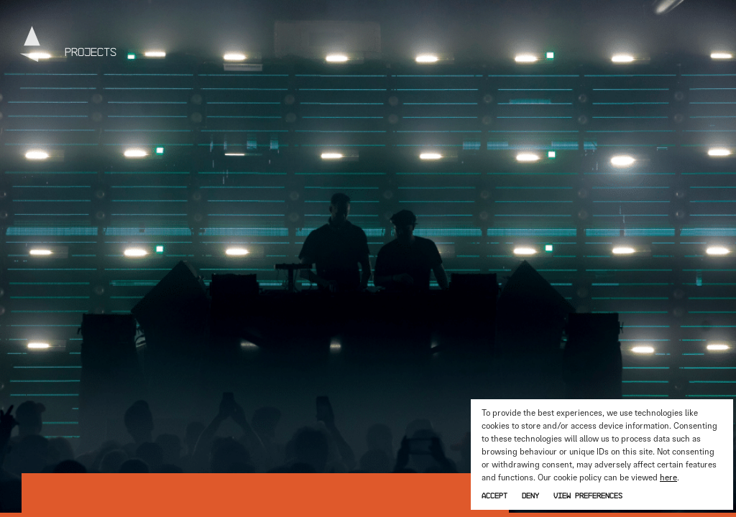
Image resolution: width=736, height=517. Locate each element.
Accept (494, 495)
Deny (530, 495)
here (668, 477)
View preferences (587, 495)
